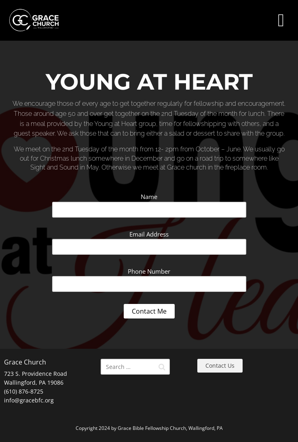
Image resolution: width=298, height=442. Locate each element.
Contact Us (220, 365)
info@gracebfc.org (29, 400)
